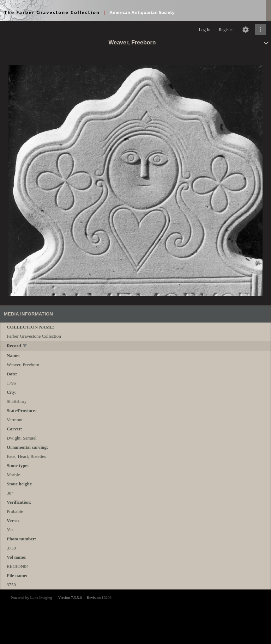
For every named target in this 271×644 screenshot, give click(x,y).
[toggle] (25, 346)
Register (226, 29)
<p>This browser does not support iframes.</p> (135, 616)
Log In (204, 29)
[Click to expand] (260, 29)
